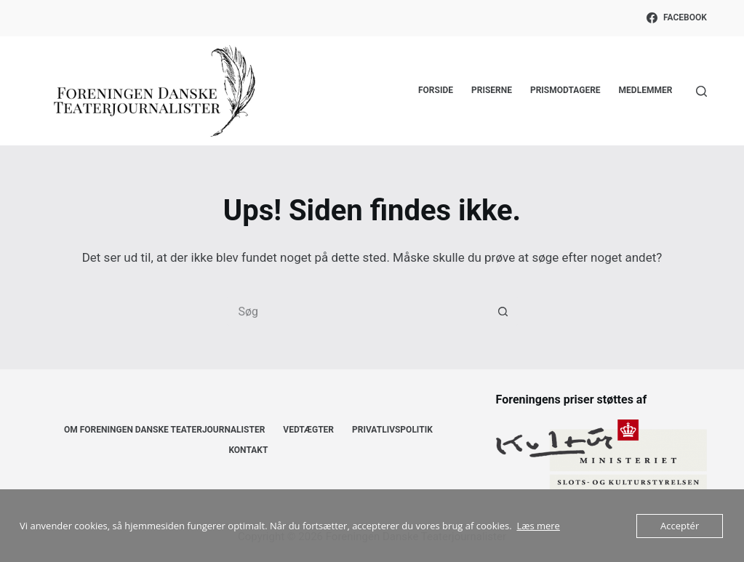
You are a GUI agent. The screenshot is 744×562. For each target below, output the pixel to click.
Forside (435, 90)
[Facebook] (677, 18)
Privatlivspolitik (392, 430)
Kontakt (248, 450)
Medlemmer (646, 90)
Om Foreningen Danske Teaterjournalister (164, 430)
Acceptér (679, 525)
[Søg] (701, 91)
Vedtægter (308, 430)
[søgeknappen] (503, 311)
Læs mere (538, 525)
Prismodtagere (565, 90)
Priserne (491, 90)
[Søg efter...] (358, 311)
